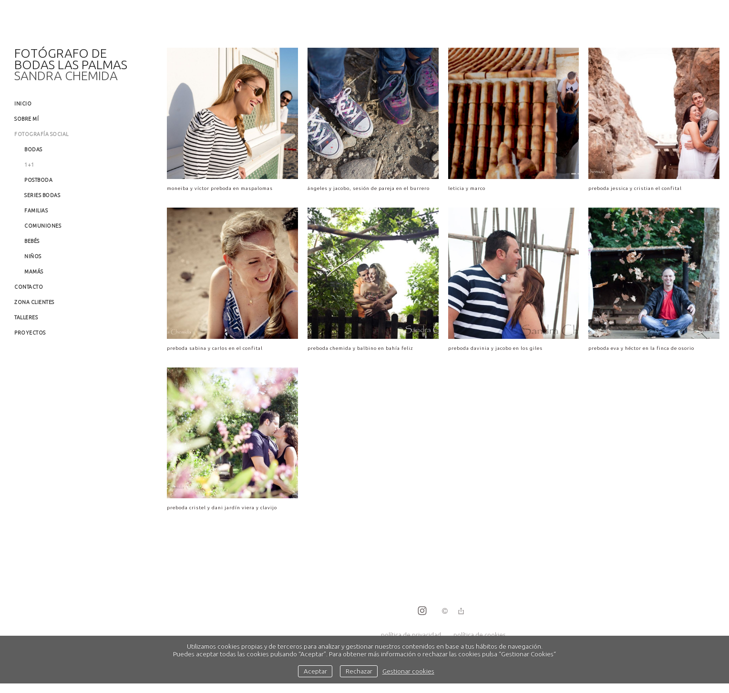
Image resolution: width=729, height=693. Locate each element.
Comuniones (42, 226)
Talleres (26, 317)
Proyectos (30, 333)
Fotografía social (41, 134)
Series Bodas (42, 195)
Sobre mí (26, 119)
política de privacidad (411, 634)
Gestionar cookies (408, 671)
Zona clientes (34, 302)
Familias (36, 210)
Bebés (32, 241)
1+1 (29, 165)
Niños (32, 256)
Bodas (33, 149)
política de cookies (479, 634)
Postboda (38, 180)
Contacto (28, 287)
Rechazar (359, 671)
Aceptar (315, 671)
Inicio (22, 103)
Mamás (33, 271)
